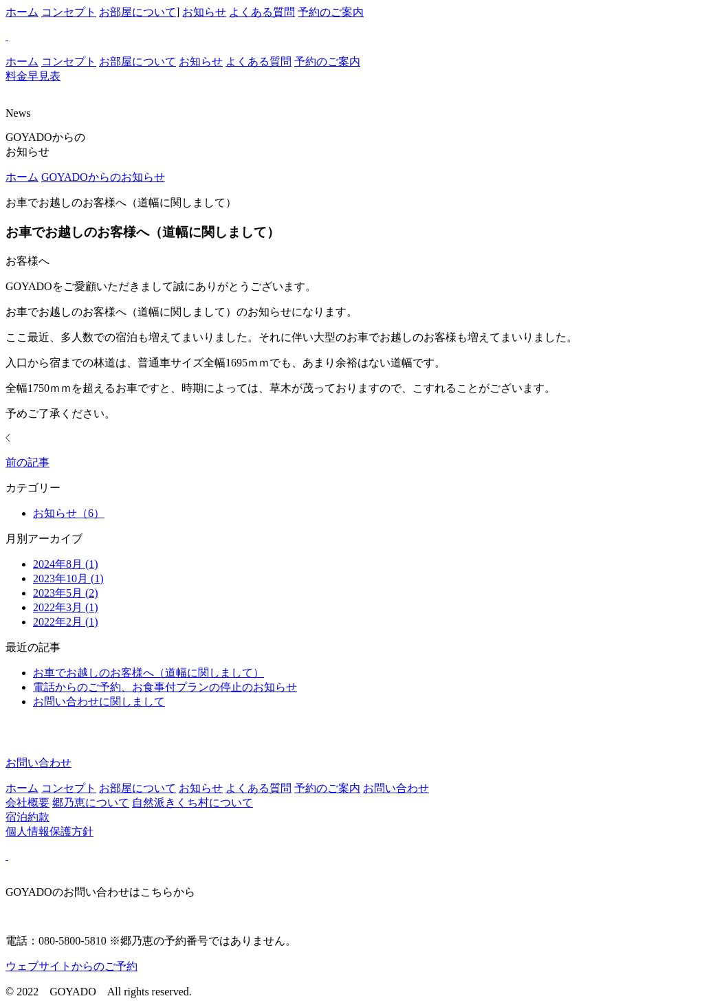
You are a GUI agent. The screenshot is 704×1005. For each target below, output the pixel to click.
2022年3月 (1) (65, 607)
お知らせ (204, 12)
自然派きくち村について (192, 802)
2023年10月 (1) (68, 578)
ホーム (22, 12)
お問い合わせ (396, 788)
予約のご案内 (331, 12)
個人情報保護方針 (50, 831)
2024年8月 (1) (65, 564)
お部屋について (137, 12)
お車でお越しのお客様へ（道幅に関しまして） (148, 672)
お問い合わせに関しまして (99, 701)
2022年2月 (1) (65, 622)
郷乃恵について (90, 802)
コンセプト (68, 12)
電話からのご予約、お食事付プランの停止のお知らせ (165, 687)
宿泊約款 (28, 817)
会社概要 (28, 802)
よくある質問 (262, 12)
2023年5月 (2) (65, 593)
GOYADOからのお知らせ (103, 177)
